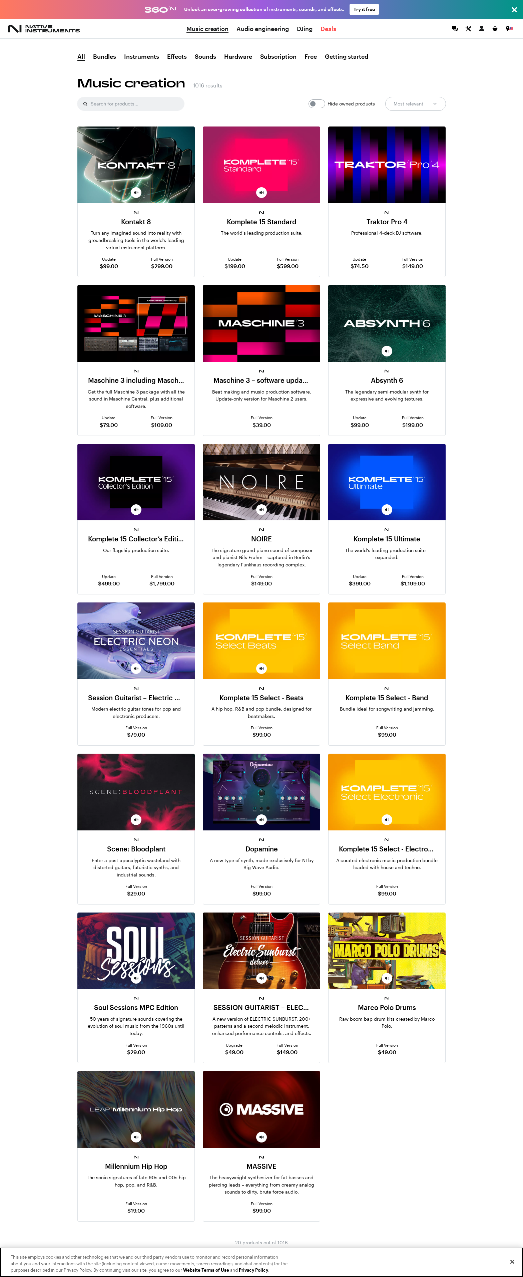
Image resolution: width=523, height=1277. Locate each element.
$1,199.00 (413, 583)
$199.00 (234, 266)
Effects (177, 57)
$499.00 (109, 583)
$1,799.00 (161, 583)
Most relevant (416, 103)
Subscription (278, 57)
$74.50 (360, 266)
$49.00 (234, 1052)
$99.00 (109, 266)
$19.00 (136, 1210)
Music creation (207, 28)
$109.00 (161, 425)
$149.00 (412, 266)
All (81, 57)
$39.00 (261, 425)
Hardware (238, 57)
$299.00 (161, 266)
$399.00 (360, 583)
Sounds (205, 57)
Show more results (261, 1256)
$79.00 (109, 425)
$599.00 (288, 266)
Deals (328, 28)
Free (311, 57)
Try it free (364, 9)
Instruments (141, 57)
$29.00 (136, 893)
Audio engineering (262, 28)
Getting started (346, 57)
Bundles (104, 57)
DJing (305, 28)
